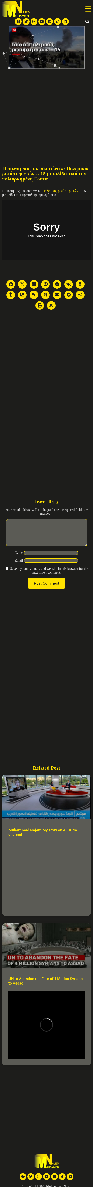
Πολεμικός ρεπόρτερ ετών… (62, 191)
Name (19, 557)
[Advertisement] (40, 111)
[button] (88, 9)
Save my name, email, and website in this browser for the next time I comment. (49, 575)
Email (19, 565)
